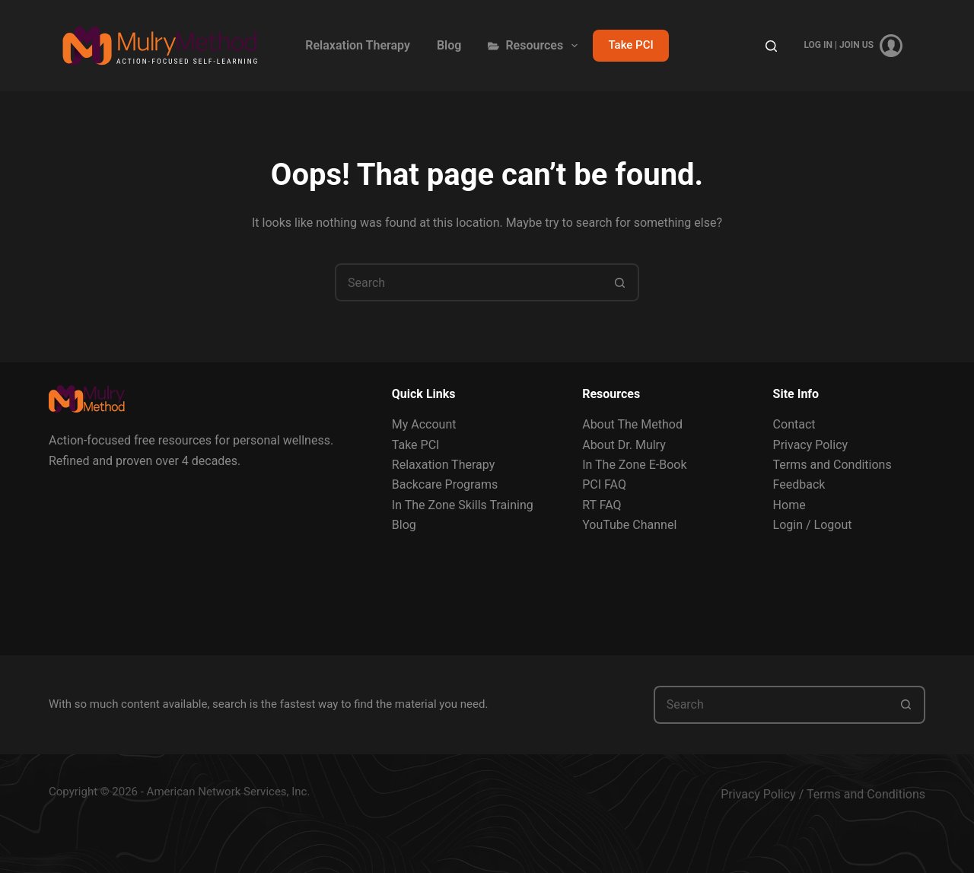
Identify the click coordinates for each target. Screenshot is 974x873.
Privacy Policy (810, 445)
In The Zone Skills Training (462, 505)
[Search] (771, 46)
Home (789, 505)
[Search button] (620, 282)
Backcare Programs (445, 484)
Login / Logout (812, 525)
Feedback (799, 484)
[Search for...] (468, 282)
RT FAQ (601, 505)
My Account (424, 424)
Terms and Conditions (832, 464)
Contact (794, 424)
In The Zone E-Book (634, 464)
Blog (449, 45)
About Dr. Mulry (624, 445)
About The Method (632, 424)
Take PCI (630, 45)
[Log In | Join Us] (853, 45)
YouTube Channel (629, 525)
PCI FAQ (604, 484)
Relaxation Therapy (357, 45)
